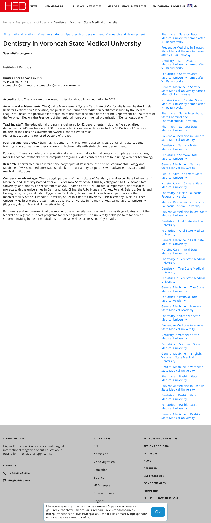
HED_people (102, 485)
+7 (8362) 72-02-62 (19, 473)
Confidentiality (155, 483)
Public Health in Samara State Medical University (181, 175)
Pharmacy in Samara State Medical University (179, 128)
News (33, 6)
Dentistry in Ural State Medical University (182, 223)
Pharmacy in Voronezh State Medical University (180, 317)
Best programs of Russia (32, 22)
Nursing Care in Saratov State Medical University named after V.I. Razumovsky (183, 103)
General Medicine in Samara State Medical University (181, 166)
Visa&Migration (104, 462)
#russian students (50, 34)
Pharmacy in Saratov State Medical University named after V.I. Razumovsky (183, 38)
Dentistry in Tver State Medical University (182, 270)
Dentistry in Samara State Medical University (179, 147)
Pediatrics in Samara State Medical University (179, 156)
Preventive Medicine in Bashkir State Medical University (182, 387)
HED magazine (54, 6)
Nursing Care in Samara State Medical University (181, 185)
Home (7, 22)
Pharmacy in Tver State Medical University (183, 261)
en (192, 5)
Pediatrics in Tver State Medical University (183, 280)
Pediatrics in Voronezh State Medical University (180, 346)
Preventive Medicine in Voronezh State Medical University (184, 327)
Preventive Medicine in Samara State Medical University (182, 138)
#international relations (19, 34)
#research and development (125, 34)
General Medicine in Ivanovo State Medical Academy (181, 308)
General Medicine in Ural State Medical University (182, 242)
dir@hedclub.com (19, 480)
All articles (102, 438)
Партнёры (150, 468)
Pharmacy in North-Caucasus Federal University (181, 194)
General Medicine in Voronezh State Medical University (182, 368)
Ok (158, 512)
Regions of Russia (156, 446)
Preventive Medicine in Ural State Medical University (184, 213)
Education (101, 470)
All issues (150, 453)
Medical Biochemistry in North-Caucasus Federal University (182, 204)
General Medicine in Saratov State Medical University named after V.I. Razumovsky (183, 90)
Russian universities (87, 6)
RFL (96, 446)
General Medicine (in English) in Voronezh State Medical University (183, 357)
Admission (101, 454)
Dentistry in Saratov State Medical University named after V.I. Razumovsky (183, 64)
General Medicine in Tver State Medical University (182, 289)
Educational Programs (168, 6)
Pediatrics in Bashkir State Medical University (179, 406)
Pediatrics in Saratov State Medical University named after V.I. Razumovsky (183, 77)
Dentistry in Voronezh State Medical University (180, 336)
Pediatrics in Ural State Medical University (183, 232)
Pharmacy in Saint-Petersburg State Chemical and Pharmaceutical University (182, 117)
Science (99, 477)
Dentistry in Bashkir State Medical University (178, 397)
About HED (151, 490)
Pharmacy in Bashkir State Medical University (179, 378)
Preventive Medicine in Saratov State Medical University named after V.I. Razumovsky (183, 51)
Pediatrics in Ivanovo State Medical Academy (179, 298)
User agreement (155, 476)
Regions (99, 501)
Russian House (104, 493)
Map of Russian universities (127, 6)
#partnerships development (84, 34)
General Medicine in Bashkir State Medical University (180, 416)
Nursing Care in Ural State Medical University (179, 251)
